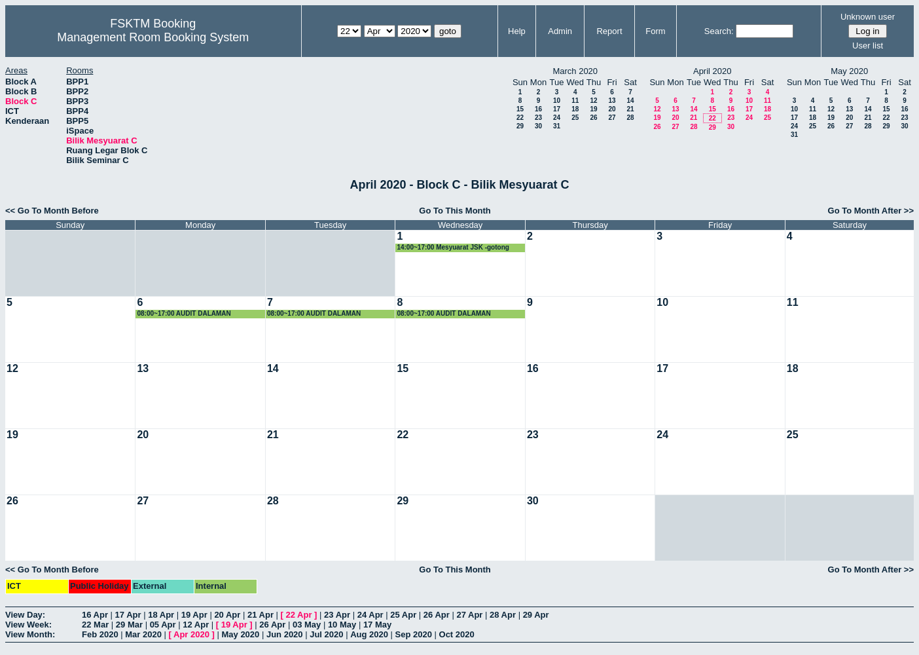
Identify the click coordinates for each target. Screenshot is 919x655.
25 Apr (403, 615)
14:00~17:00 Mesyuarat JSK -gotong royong (453, 248)
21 (630, 109)
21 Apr (260, 615)
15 (520, 109)
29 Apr (536, 615)
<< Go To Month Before (52, 210)
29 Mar (129, 624)
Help (517, 31)
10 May (342, 624)
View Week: (28, 624)
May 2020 (240, 634)
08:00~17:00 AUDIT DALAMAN (183, 313)
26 (593, 117)
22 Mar (95, 624)
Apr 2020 (191, 634)
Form (655, 31)
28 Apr (503, 615)
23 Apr (337, 615)
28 (630, 117)
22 (520, 117)
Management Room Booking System (153, 37)
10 (556, 100)
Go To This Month (455, 210)
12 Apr (196, 624)
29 (520, 126)
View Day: (25, 615)
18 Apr (161, 615)
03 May (307, 624)
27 (611, 117)
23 (538, 117)
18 (575, 109)
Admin (560, 31)
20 (611, 109)
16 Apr (95, 615)
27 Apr (469, 615)
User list (867, 45)
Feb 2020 (100, 634)
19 (593, 109)
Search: (719, 31)
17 (556, 109)
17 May (377, 624)
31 (556, 126)
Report (609, 31)
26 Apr (436, 615)
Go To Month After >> (871, 210)
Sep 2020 (413, 634)
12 (593, 100)
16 (538, 109)
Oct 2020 (457, 634)
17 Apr (128, 615)
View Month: (30, 634)
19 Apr (194, 615)
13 (611, 100)
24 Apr (370, 615)
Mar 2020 (143, 634)
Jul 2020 (326, 634)
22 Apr (299, 615)
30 (538, 126)
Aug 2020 (369, 634)
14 (630, 100)
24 (556, 117)
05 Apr (163, 624)
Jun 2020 (284, 634)
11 (575, 100)
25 (575, 117)
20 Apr (227, 615)
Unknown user (867, 17)
